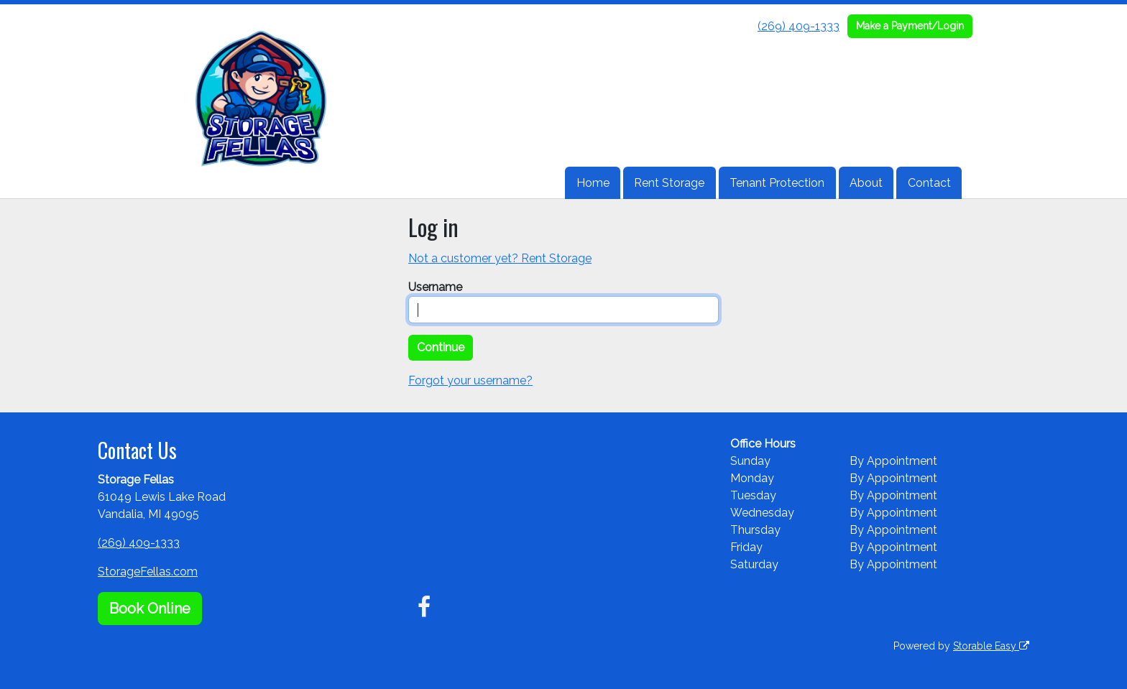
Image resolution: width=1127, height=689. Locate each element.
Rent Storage (669, 183)
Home (593, 183)
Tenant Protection (777, 183)
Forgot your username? (470, 380)
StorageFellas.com (148, 571)
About (866, 183)
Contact (929, 183)
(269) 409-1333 (799, 26)
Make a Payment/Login (910, 26)
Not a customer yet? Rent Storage (500, 258)
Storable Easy (991, 646)
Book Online (149, 608)
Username (435, 287)
